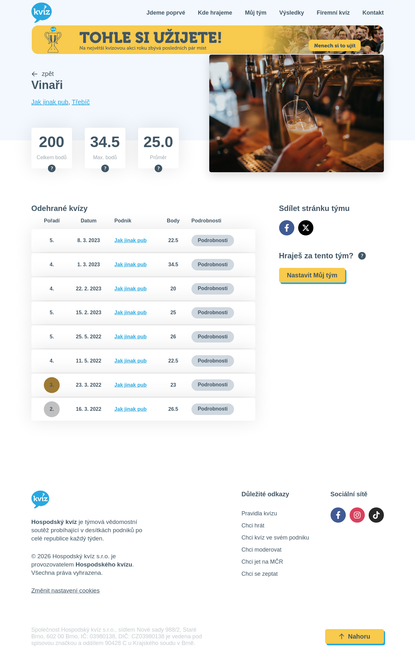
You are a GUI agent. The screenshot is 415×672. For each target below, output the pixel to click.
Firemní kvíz (333, 13)
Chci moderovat (262, 549)
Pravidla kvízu (259, 513)
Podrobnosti (213, 240)
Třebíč (81, 102)
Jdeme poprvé (165, 13)
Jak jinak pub (50, 102)
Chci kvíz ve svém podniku (275, 537)
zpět (42, 74)
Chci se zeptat (260, 574)
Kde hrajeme (215, 13)
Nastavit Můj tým (312, 275)
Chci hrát (253, 525)
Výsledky (291, 13)
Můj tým (255, 13)
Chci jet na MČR (262, 562)
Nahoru (354, 636)
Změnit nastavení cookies (65, 590)
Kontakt (373, 13)
